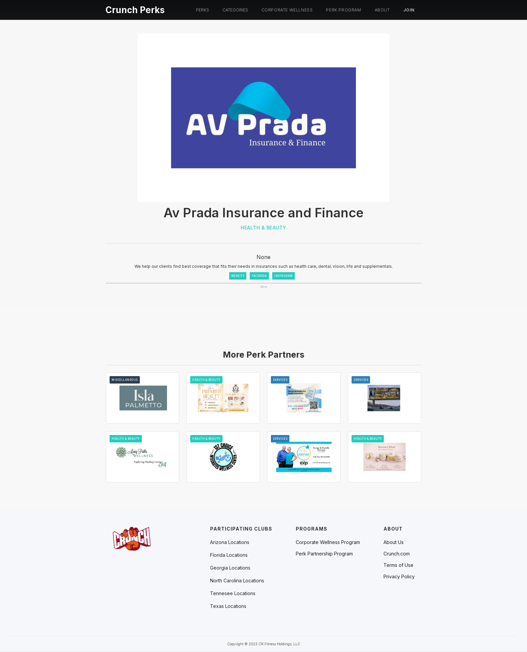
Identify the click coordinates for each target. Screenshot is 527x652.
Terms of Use (398, 565)
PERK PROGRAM (343, 9)
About (382, 9)
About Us (393, 542)
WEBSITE (238, 276)
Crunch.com (396, 553)
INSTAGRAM (283, 276)
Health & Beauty (263, 227)
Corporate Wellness (287, 9)
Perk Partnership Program (324, 553)
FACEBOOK (259, 276)
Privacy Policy (399, 576)
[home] (135, 8)
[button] (202, 10)
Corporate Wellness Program (328, 542)
